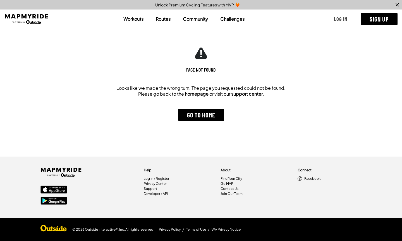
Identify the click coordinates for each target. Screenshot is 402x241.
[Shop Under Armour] (53, 229)
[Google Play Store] (53, 201)
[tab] (133, 19)
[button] (340, 19)
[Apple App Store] (53, 190)
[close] (397, 4)
